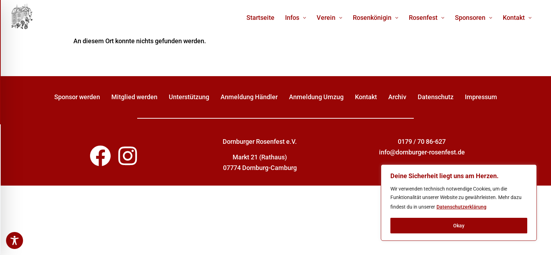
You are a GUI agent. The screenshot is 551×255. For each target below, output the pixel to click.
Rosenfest (426, 17)
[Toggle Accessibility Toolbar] (14, 240)
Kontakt (517, 17)
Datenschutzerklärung (461, 207)
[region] (459, 202)
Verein (329, 17)
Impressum (481, 97)
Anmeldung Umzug (316, 97)
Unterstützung (189, 97)
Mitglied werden (134, 97)
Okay (458, 225)
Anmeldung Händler (249, 97)
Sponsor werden (77, 97)
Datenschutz (435, 97)
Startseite (260, 17)
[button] (295, 17)
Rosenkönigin (375, 17)
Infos (295, 17)
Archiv (397, 97)
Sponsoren (473, 17)
